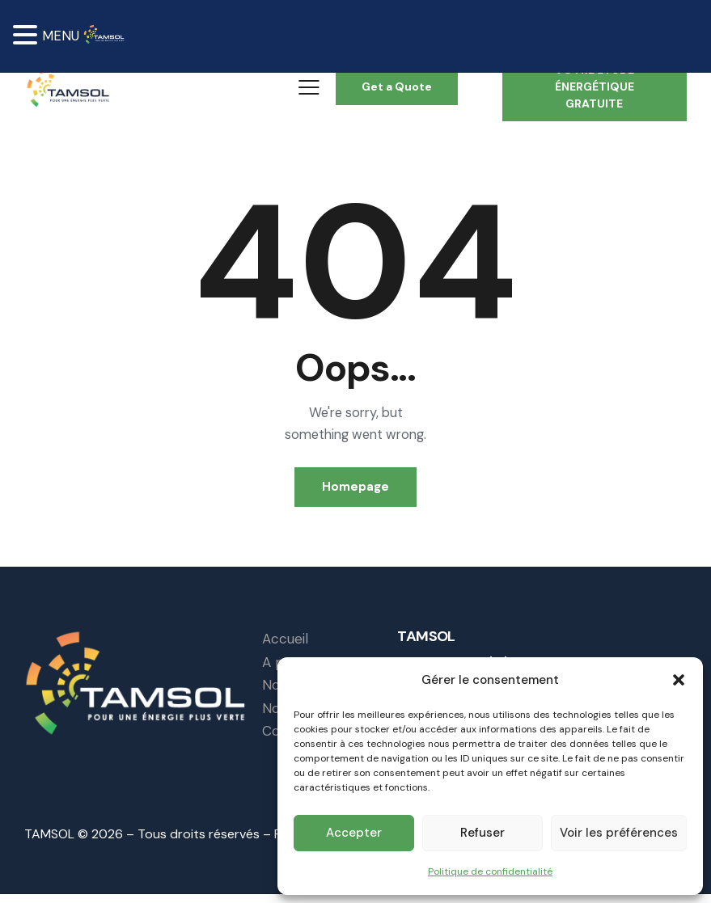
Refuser (482, 833)
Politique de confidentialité (490, 870)
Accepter (354, 833)
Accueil (285, 647)
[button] (679, 679)
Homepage (355, 492)
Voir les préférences (619, 833)
